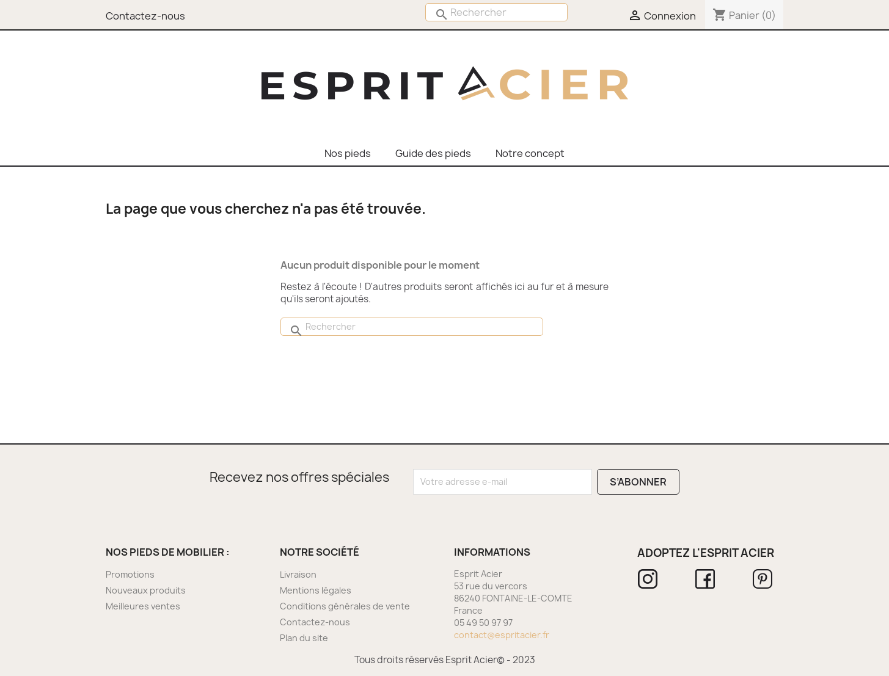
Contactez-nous (315, 622)
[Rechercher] (496, 12)
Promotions (130, 574)
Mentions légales (315, 590)
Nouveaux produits (146, 590)
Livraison (298, 574)
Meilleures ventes (143, 606)
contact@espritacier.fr (501, 635)
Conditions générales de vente (345, 606)
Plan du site (304, 638)
